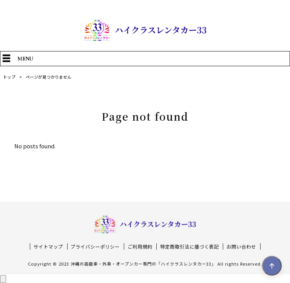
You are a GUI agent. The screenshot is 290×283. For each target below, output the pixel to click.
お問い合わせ (241, 246)
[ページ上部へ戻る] (3, 279)
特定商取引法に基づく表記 (189, 246)
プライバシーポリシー (95, 246)
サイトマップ (48, 246)
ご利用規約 (140, 246)
